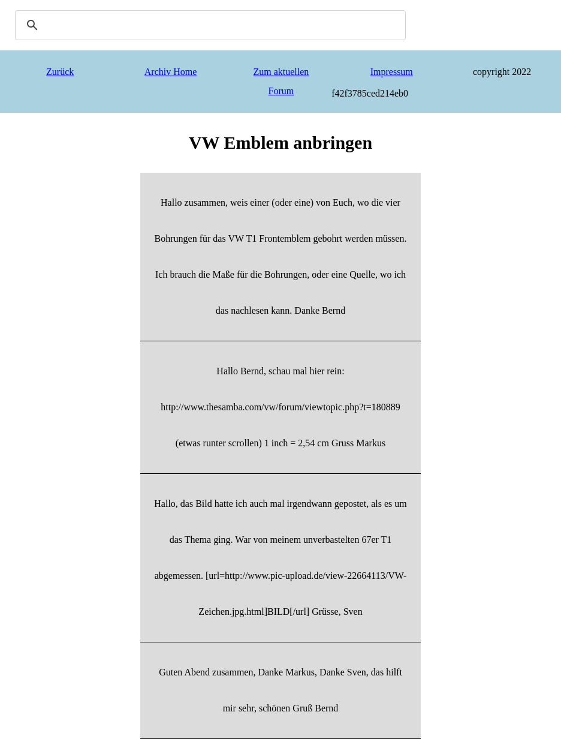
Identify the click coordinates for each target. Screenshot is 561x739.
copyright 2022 (502, 72)
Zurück (60, 72)
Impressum (391, 72)
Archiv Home (170, 72)
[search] (208, 25)
